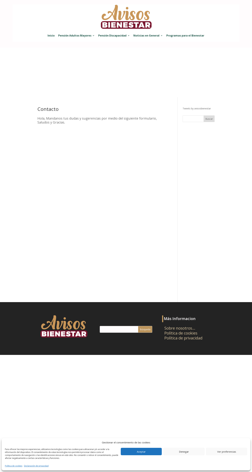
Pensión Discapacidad (112, 35)
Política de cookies (13, 465)
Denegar (184, 451)
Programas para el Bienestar (185, 35)
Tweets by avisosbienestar (197, 108)
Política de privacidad (183, 338)
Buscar (209, 118)
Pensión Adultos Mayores (74, 35)
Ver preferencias (226, 451)
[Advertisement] (126, 72)
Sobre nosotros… (179, 329)
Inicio (51, 35)
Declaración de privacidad (36, 465)
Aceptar (141, 451)
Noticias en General (146, 35)
